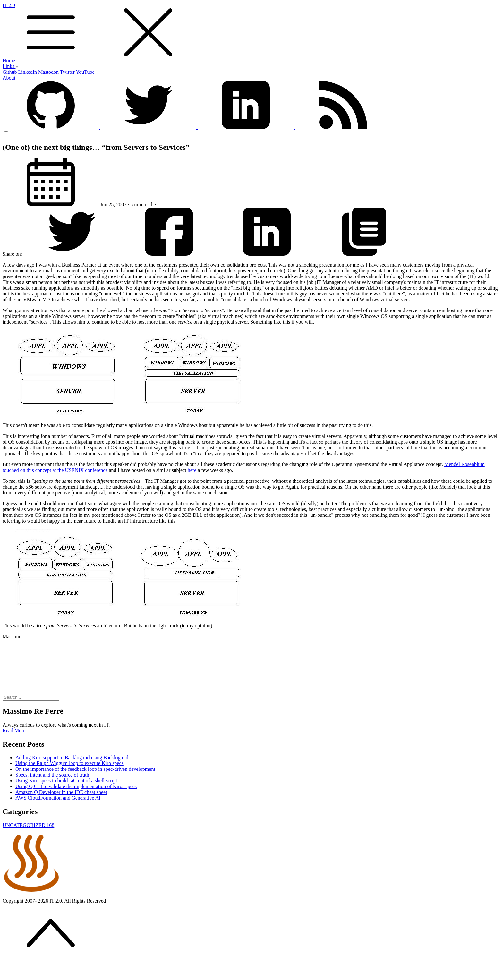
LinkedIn (27, 72)
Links (11, 66)
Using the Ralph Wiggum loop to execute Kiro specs (69, 763)
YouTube (85, 72)
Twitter (67, 72)
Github (10, 72)
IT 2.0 (251, 30)
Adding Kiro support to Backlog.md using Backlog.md (71, 757)
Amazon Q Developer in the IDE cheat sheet (61, 792)
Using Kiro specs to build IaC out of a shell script (66, 780)
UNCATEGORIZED (28, 825)
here (192, 470)
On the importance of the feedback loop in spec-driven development (85, 769)
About (9, 78)
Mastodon (48, 72)
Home (9, 60)
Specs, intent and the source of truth (52, 775)
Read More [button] (14, 730)
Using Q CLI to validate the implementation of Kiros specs (76, 786)
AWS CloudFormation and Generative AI (57, 798)
